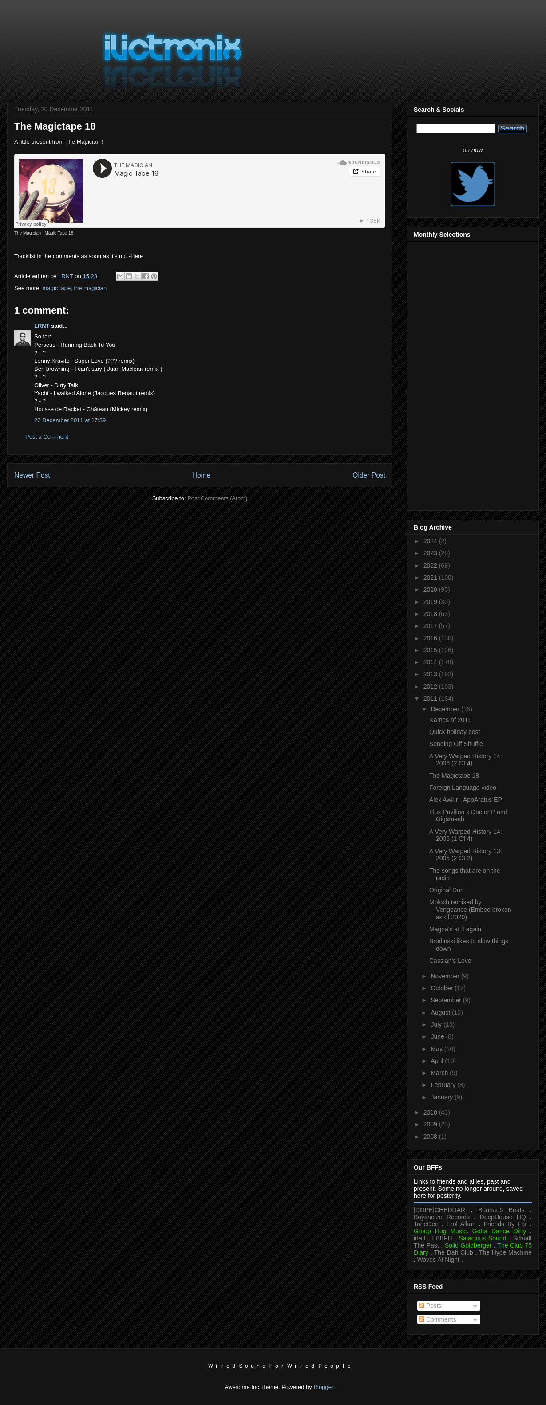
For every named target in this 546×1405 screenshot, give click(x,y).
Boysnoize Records (442, 1217)
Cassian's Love (450, 960)
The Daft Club (453, 1252)
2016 (431, 638)
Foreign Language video (462, 787)
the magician (90, 288)
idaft (419, 1238)
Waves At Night (438, 1259)
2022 (431, 565)
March (440, 1072)
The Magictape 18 (454, 775)
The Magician (27, 233)
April (438, 1060)
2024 (431, 541)
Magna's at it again (455, 929)
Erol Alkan (461, 1224)
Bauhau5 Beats (501, 1209)
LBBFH (442, 1238)
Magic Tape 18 (58, 233)
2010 (431, 1112)
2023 (431, 553)
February (444, 1084)
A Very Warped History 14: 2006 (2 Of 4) (465, 760)
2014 (431, 662)
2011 (431, 698)
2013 (431, 674)
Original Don (446, 890)
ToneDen (426, 1224)
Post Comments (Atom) (217, 498)
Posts (430, 1305)
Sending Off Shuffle (456, 743)
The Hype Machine (505, 1252)
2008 (431, 1136)
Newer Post (32, 475)
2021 (431, 577)
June (438, 1036)
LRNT (42, 325)
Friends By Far (505, 1224)
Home (201, 475)
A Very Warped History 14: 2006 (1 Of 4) (465, 835)
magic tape (57, 288)
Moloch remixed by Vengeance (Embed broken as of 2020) (470, 910)
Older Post (368, 475)
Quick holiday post (454, 731)
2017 (431, 625)
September (447, 1000)
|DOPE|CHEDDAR (439, 1209)
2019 (431, 601)
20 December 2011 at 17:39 (70, 420)
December (446, 709)
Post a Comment (46, 436)
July (437, 1024)
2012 (431, 686)
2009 (431, 1124)
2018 (431, 613)
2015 (431, 650)
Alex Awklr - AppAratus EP (465, 799)
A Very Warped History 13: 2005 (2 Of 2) (465, 855)
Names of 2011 (450, 719)
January (443, 1097)
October (443, 988)
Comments (437, 1319)
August (441, 1012)
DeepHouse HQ (503, 1217)
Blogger (323, 1387)
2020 (431, 589)
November (446, 976)
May (437, 1048)
